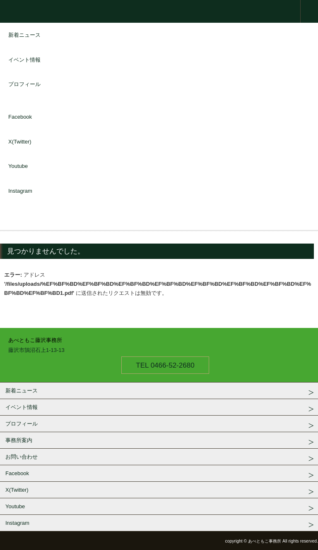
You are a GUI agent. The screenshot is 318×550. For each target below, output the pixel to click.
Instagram (20, 191)
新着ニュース (24, 35)
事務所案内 (18, 440)
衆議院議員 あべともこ (159, 11)
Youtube (18, 166)
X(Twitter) (19, 142)
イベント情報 (24, 60)
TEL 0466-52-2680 (165, 365)
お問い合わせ (21, 457)
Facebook (20, 117)
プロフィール (24, 84)
